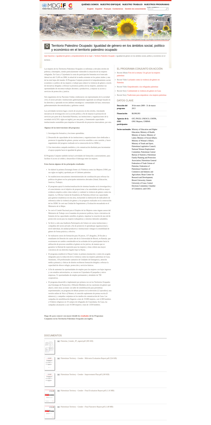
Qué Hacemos (49, 56)
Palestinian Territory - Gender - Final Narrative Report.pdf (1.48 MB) (87, 407)
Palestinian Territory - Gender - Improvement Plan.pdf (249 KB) (85, 374)
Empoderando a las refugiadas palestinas (143, 87)
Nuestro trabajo (132, 4)
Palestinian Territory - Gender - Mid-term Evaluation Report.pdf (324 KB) (89, 358)
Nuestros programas (156, 4)
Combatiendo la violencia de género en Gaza (144, 91)
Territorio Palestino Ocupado (104, 56)
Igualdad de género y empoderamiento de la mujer (74, 56)
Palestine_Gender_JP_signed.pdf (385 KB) (77, 341)
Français (107, 9)
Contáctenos (117, 9)
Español (98, 9)
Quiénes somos (90, 4)
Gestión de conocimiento (135, 9)
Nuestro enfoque (110, 4)
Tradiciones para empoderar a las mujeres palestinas (146, 95)
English (90, 9)
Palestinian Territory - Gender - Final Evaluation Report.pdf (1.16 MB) (87, 391)
